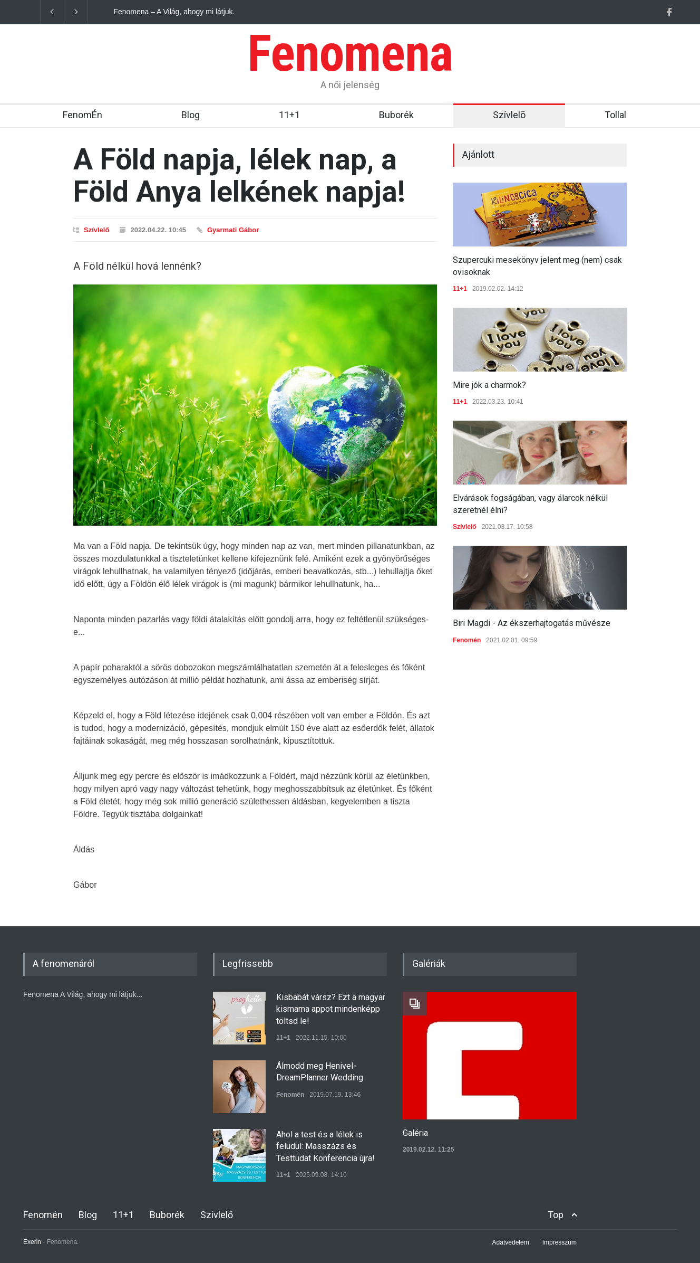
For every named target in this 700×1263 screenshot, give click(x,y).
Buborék (396, 114)
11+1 (289, 114)
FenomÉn (82, 114)
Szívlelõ (509, 114)
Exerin (32, 1242)
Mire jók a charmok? (489, 385)
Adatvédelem (510, 1242)
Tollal (615, 114)
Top (555, 1214)
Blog (190, 114)
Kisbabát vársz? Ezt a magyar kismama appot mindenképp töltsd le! (330, 1009)
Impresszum (559, 1242)
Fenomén (467, 640)
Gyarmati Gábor (233, 230)
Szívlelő (96, 230)
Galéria (415, 1133)
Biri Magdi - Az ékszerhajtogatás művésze (531, 623)
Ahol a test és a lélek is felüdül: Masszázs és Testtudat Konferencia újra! (325, 1146)
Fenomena (350, 53)
